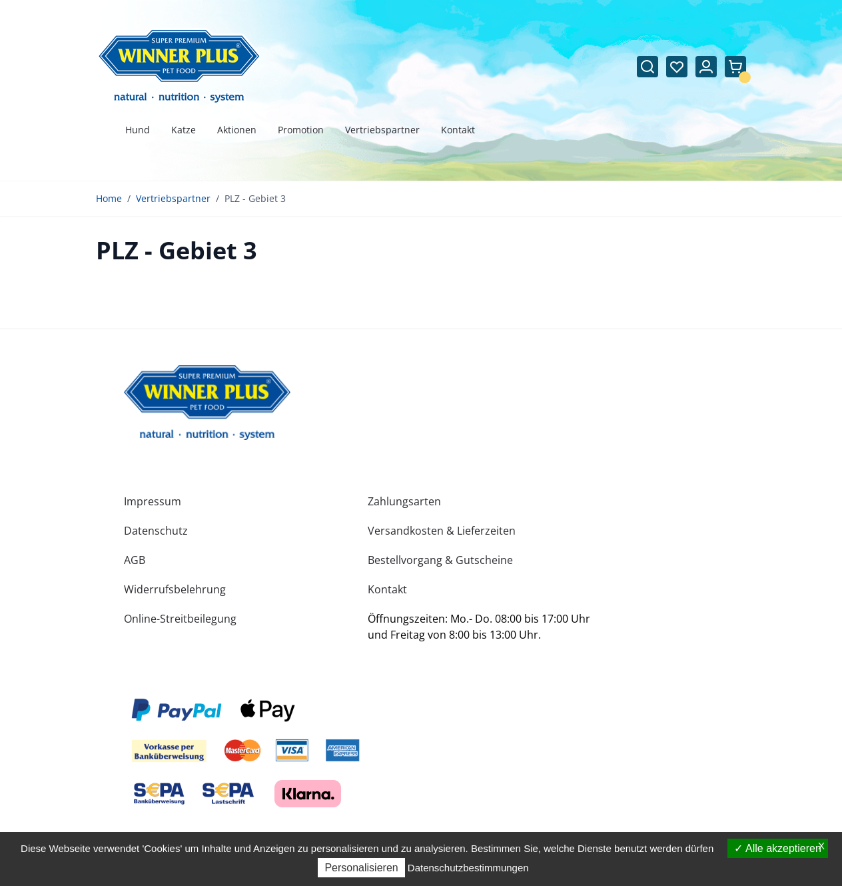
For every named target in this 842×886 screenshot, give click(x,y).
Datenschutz (156, 530)
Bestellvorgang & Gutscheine (440, 560)
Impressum (152, 501)
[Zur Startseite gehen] (179, 66)
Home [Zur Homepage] (109, 198)
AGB (134, 560)
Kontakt (387, 589)
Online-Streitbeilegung (180, 618)
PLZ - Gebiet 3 (255, 198)
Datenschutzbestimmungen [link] (468, 867)
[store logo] (207, 402)
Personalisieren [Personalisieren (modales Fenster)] (361, 867)
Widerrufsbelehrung (175, 589)
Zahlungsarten (404, 501)
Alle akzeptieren (777, 848)
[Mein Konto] (706, 66)
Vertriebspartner (173, 198)
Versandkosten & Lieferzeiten (442, 530)
